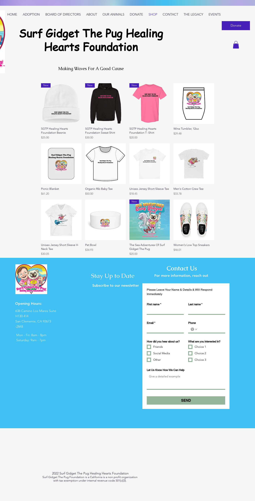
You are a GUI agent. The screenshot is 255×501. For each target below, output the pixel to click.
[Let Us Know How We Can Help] (186, 381)
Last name (195, 304)
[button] (236, 25)
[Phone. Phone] (210, 329)
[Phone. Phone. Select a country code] (194, 329)
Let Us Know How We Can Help (165, 370)
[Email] (164, 329)
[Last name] (205, 310)
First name (154, 304)
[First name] (164, 310)
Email (151, 323)
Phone (192, 322)
